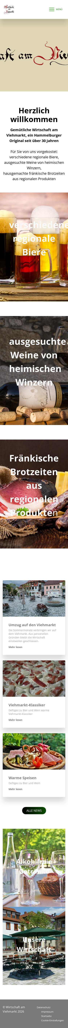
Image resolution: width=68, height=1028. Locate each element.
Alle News (34, 811)
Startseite (46, 1016)
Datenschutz (43, 1007)
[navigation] (55, 9)
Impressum (47, 1011)
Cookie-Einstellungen (52, 1020)
